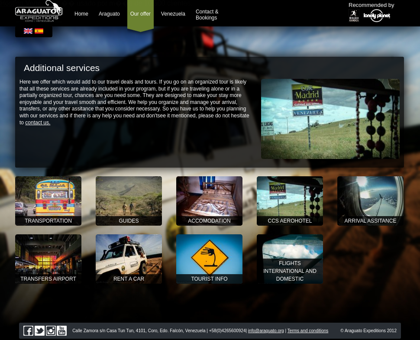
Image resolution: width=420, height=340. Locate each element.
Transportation (48, 221)
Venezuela (173, 14)
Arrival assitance (371, 221)
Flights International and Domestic (290, 271)
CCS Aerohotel (290, 221)
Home (81, 14)
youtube (62, 331)
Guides (129, 221)
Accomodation (209, 221)
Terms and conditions (308, 330)
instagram (51, 331)
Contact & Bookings (207, 15)
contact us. (37, 123)
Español (39, 31)
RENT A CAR (128, 279)
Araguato (109, 14)
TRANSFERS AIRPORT (48, 279)
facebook (28, 331)
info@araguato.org (266, 330)
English (28, 31)
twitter (40, 331)
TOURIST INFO (209, 279)
